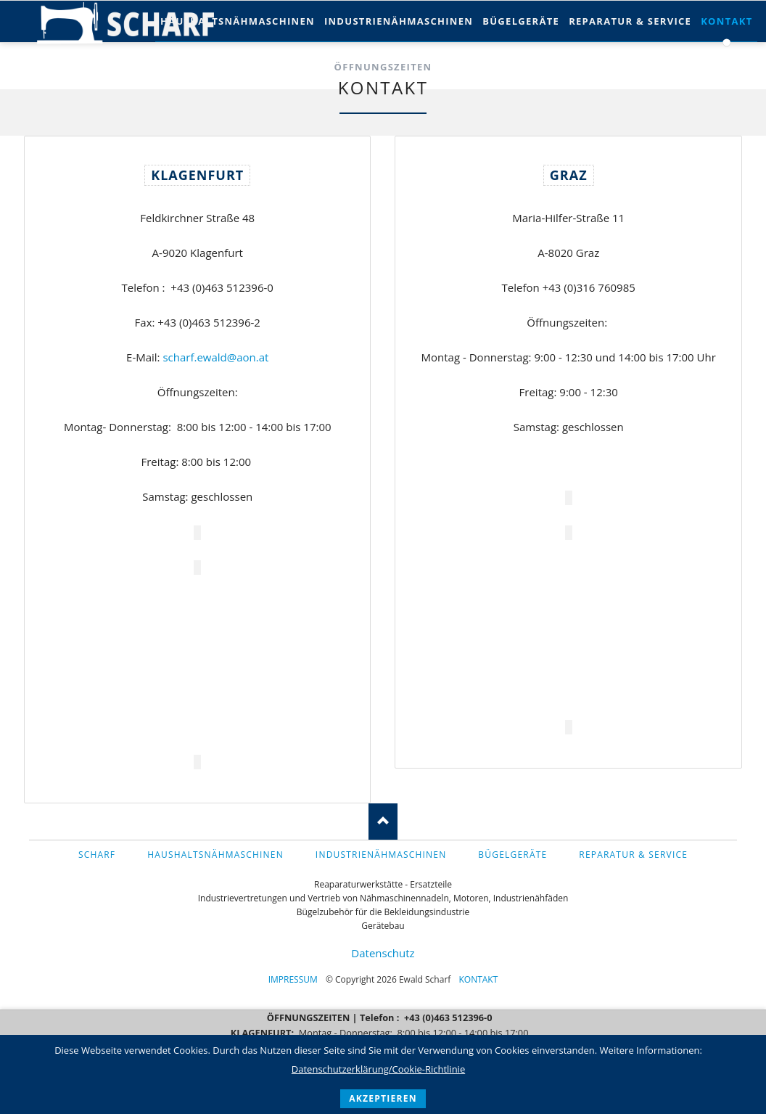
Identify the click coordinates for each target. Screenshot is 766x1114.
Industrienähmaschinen (398, 21)
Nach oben (383, 821)
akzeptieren (383, 1098)
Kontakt (478, 979)
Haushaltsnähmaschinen (237, 21)
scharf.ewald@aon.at (214, 357)
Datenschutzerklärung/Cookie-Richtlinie (378, 1069)
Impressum (293, 979)
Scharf (96, 854)
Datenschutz (382, 953)
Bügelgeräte (520, 21)
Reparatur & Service (630, 21)
